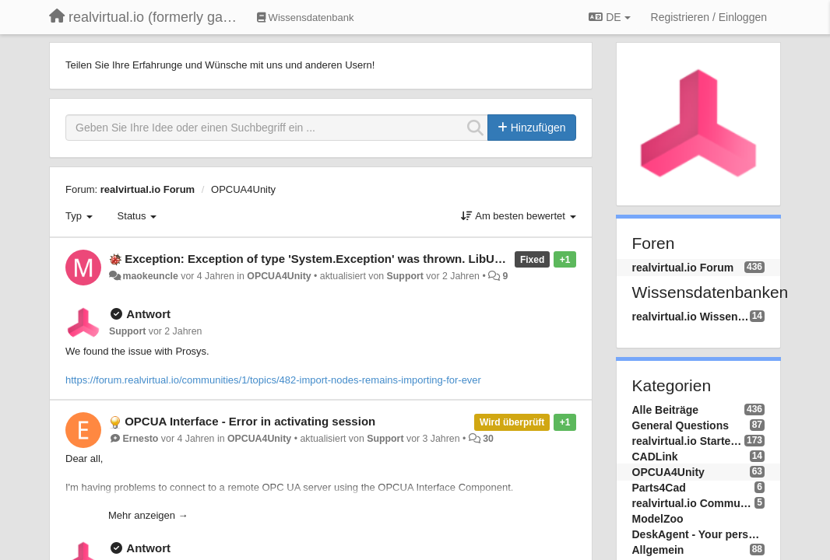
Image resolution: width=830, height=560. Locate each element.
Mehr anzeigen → (148, 515)
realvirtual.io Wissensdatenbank (691, 316)
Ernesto (140, 438)
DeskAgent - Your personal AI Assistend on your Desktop (698, 534)
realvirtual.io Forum (147, 189)
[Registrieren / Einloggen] (709, 17)
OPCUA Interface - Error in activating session (250, 421)
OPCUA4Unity (243, 189)
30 (488, 438)
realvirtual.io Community (693, 503)
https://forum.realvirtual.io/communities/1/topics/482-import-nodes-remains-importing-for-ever (273, 380)
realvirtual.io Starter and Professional (688, 441)
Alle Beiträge (665, 410)
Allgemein (658, 550)
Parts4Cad (659, 487)
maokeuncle (150, 276)
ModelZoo (658, 519)
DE (609, 17)
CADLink (655, 456)
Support (405, 276)
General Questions (680, 425)
